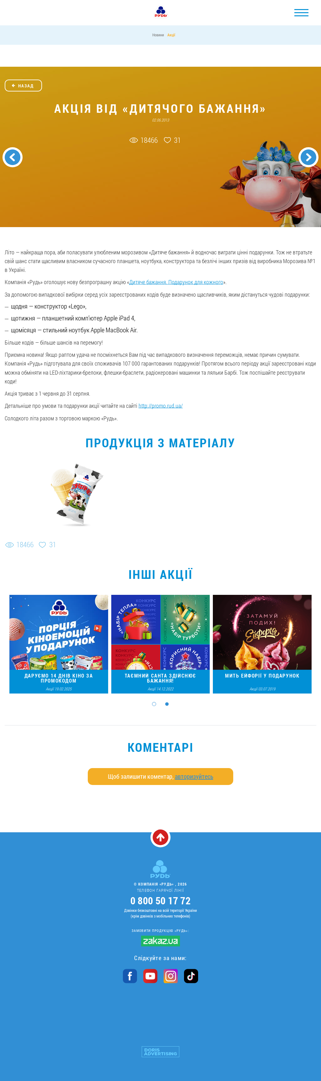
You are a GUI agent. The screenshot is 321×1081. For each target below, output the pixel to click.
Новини (158, 34)
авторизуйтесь (194, 776)
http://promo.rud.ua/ (161, 405)
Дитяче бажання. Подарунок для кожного (176, 282)
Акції (171, 34)
